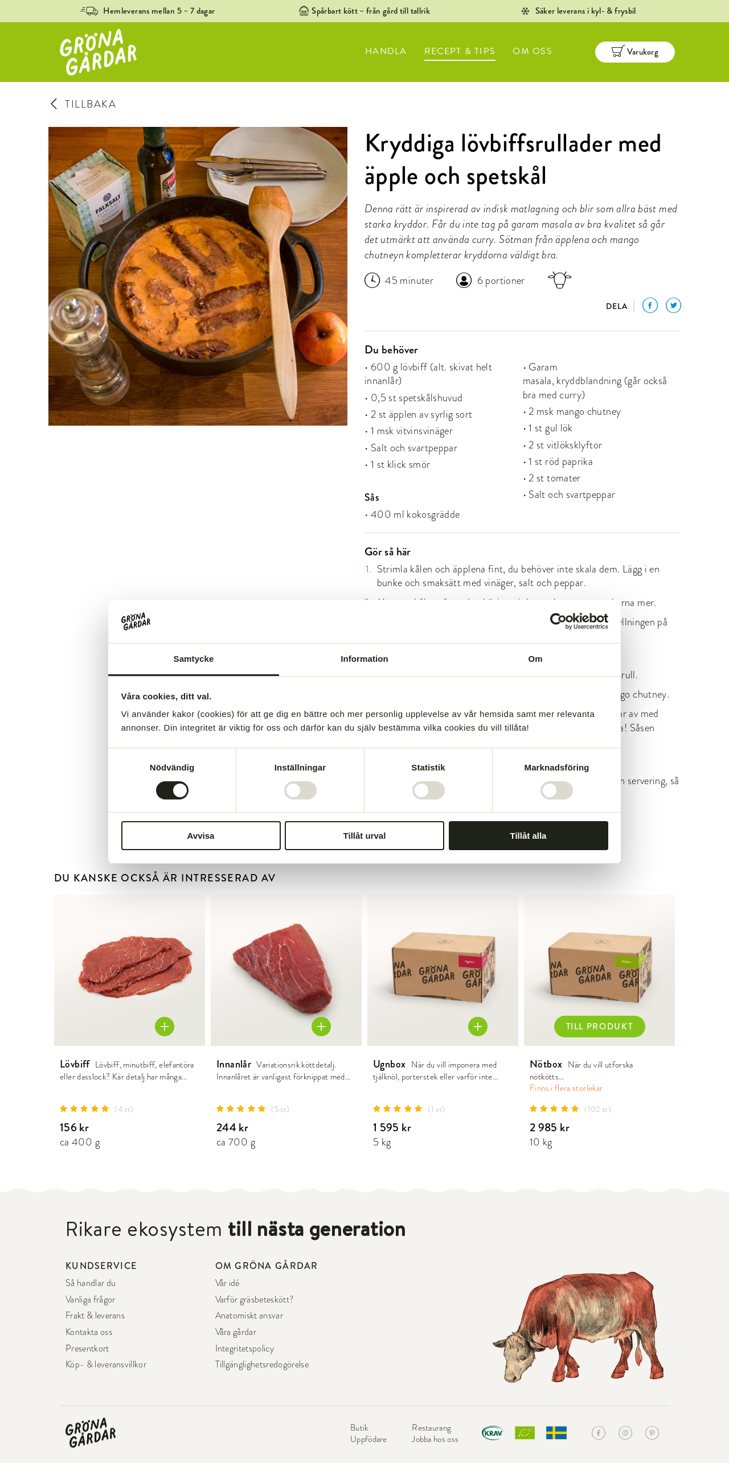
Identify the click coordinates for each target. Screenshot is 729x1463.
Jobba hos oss (435, 1439)
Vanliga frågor (90, 1299)
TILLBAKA (82, 104)
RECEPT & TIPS (460, 51)
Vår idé (227, 1283)
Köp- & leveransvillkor (105, 1364)
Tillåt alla (528, 835)
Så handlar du (90, 1283)
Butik (359, 1427)
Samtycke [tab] (194, 658)
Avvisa (201, 835)
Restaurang (431, 1427)
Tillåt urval (364, 835)
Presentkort (87, 1348)
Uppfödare (368, 1439)
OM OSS (532, 51)
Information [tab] (364, 658)
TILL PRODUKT (599, 1026)
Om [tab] (535, 658)
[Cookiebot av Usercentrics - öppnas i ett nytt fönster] (558, 621)
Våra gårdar (236, 1332)
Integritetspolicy (244, 1348)
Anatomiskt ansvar (249, 1315)
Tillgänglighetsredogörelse (262, 1364)
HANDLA (386, 51)
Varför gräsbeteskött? (254, 1299)
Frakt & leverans (95, 1315)
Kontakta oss (88, 1332)
